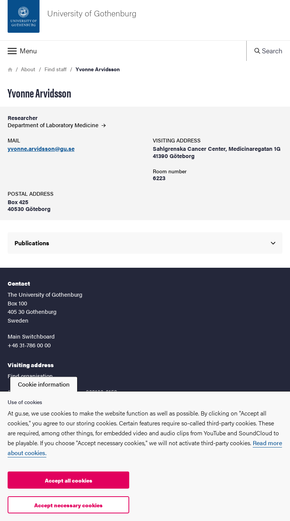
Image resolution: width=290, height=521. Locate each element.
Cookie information (44, 384)
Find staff (55, 69)
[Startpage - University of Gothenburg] (145, 20)
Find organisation (30, 376)
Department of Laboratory (57, 124)
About (28, 69)
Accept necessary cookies (68, 505)
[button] (123, 51)
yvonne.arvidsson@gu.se (41, 148)
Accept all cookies (68, 480)
